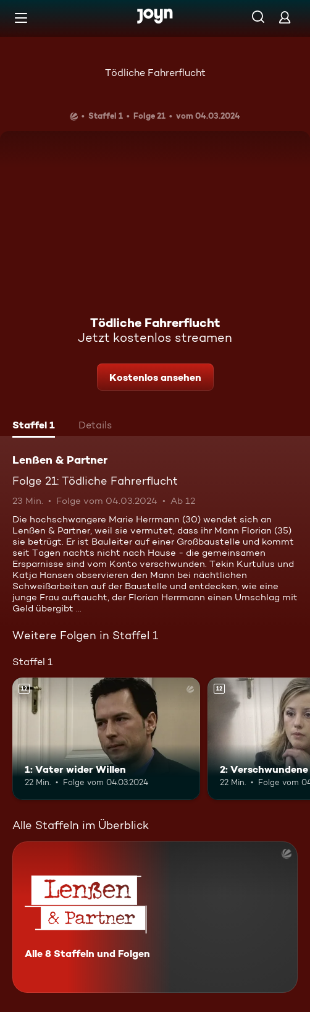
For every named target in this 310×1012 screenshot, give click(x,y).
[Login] (284, 17)
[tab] (33, 426)
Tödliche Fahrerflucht (155, 73)
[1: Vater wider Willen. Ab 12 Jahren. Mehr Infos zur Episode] (106, 739)
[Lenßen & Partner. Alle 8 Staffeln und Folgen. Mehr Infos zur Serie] (155, 917)
